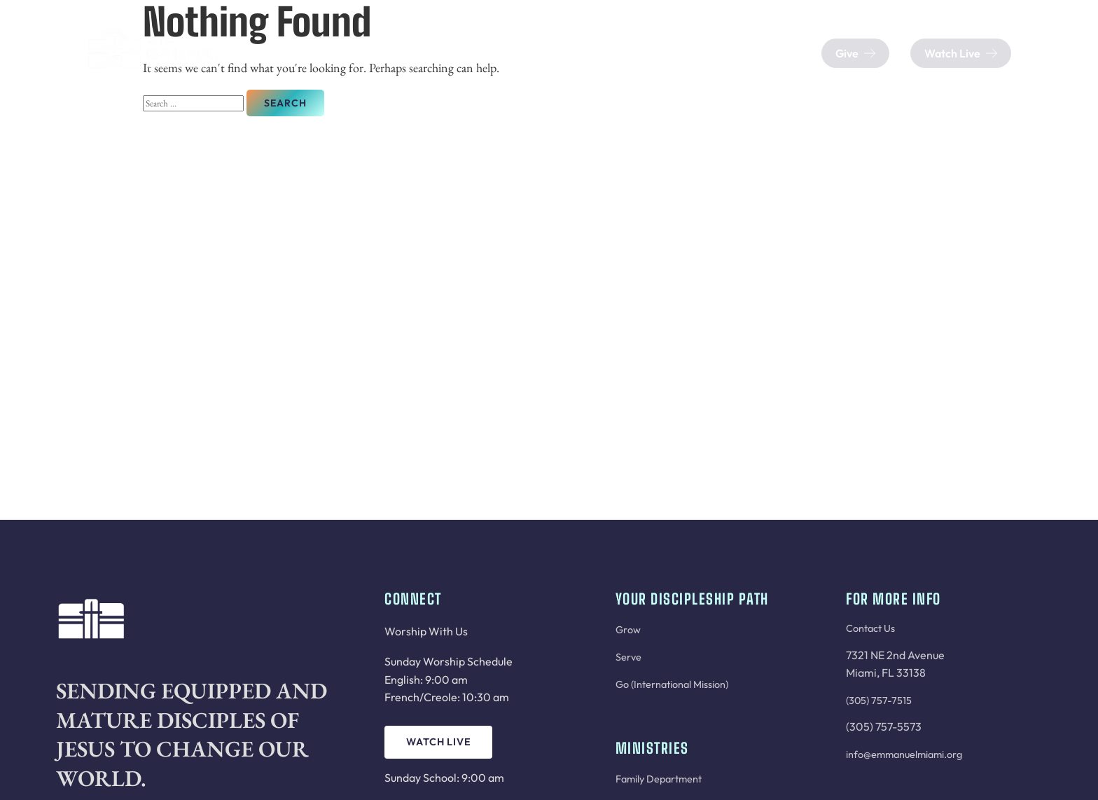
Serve (628, 657)
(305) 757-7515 (879, 700)
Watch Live (438, 742)
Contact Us (870, 628)
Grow (628, 629)
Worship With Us (426, 631)
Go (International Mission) (672, 684)
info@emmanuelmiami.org (904, 754)
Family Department (659, 779)
